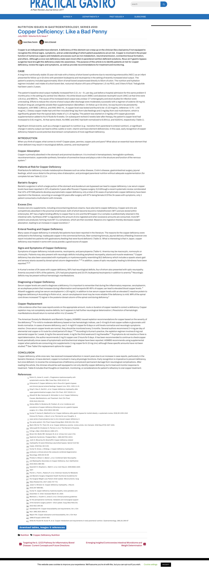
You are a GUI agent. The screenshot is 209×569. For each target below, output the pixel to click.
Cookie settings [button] (150, 564)
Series (66, 17)
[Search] (145, 4)
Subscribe (140, 17)
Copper (36, 535)
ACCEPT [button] (165, 565)
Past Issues (116, 17)
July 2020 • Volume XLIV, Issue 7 (33, 36)
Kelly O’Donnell (47, 42)
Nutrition (25, 535)
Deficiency (46, 535)
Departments (89, 17)
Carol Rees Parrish (27, 42)
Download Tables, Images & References (42, 527)
